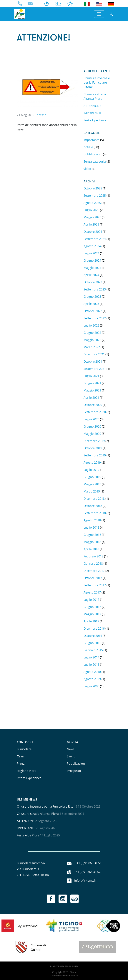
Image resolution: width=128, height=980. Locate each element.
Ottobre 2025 (93, 188)
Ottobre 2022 (93, 311)
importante (91, 140)
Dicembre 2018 (94, 499)
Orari (20, 756)
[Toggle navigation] (99, 14)
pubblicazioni (93, 154)
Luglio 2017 (91, 600)
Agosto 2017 (92, 592)
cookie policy (71, 965)
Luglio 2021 (91, 376)
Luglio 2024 (91, 253)
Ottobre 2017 (93, 578)
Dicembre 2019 (94, 441)
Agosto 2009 (92, 679)
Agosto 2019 (92, 462)
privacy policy (57, 965)
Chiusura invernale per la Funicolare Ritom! (97, 82)
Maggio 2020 (92, 434)
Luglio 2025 (91, 210)
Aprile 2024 (91, 275)
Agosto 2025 (92, 203)
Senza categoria (95, 161)
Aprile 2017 (91, 621)
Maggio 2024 (92, 268)
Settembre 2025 (95, 196)
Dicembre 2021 (94, 354)
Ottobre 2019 (93, 448)
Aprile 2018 (91, 549)
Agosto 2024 (92, 246)
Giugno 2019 (92, 477)
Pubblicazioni (76, 764)
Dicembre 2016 (94, 628)
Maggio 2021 (92, 390)
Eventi (71, 756)
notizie (41, 115)
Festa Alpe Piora (95, 120)
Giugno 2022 (92, 333)
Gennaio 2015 (93, 650)
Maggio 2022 (92, 340)
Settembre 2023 (95, 289)
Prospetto (74, 771)
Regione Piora (26, 771)
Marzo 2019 (92, 491)
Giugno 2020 (92, 426)
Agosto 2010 (92, 672)
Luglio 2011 (91, 665)
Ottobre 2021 (93, 361)
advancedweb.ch (69, 975)
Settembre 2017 (95, 585)
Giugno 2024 (92, 260)
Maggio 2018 (92, 542)
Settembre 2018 (95, 513)
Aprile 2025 (91, 224)
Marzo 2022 (92, 347)
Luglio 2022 (91, 325)
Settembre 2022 (95, 318)
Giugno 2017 (92, 607)
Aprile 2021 (91, 398)
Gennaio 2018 (93, 564)
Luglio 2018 (91, 527)
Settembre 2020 (95, 412)
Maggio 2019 (92, 484)
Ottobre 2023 (93, 282)
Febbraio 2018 (93, 556)
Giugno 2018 (92, 535)
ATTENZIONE (92, 106)
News (70, 749)
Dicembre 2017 (94, 571)
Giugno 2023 (92, 297)
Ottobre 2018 (93, 506)
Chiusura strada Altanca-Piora (38, 814)
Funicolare (24, 749)
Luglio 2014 (91, 657)
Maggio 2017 (92, 614)
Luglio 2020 (91, 419)
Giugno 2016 (92, 643)
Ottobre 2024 (93, 232)
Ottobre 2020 (93, 405)
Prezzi (21, 764)
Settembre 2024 (95, 239)
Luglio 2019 (91, 470)
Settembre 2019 (95, 455)
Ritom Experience (29, 778)
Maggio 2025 (92, 217)
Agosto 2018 (92, 520)
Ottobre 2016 (93, 636)
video (87, 169)
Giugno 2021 (92, 383)
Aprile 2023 (91, 304)
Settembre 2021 (95, 369)
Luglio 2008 (91, 686)
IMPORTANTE (93, 113)
